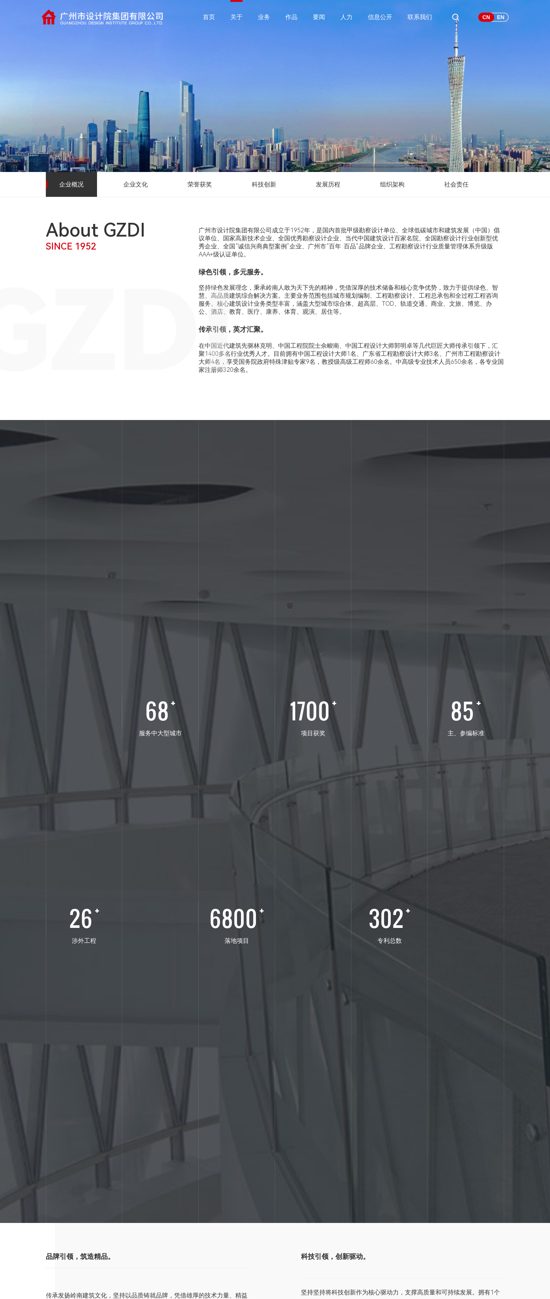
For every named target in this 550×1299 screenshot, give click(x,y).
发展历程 (328, 184)
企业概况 (71, 184)
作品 (291, 17)
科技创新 (264, 184)
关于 (236, 17)
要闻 (319, 17)
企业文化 (135, 184)
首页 (209, 17)
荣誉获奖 (200, 184)
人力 (346, 17)
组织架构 (392, 184)
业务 (264, 17)
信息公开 (380, 17)
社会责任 (456, 184)
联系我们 (420, 17)
